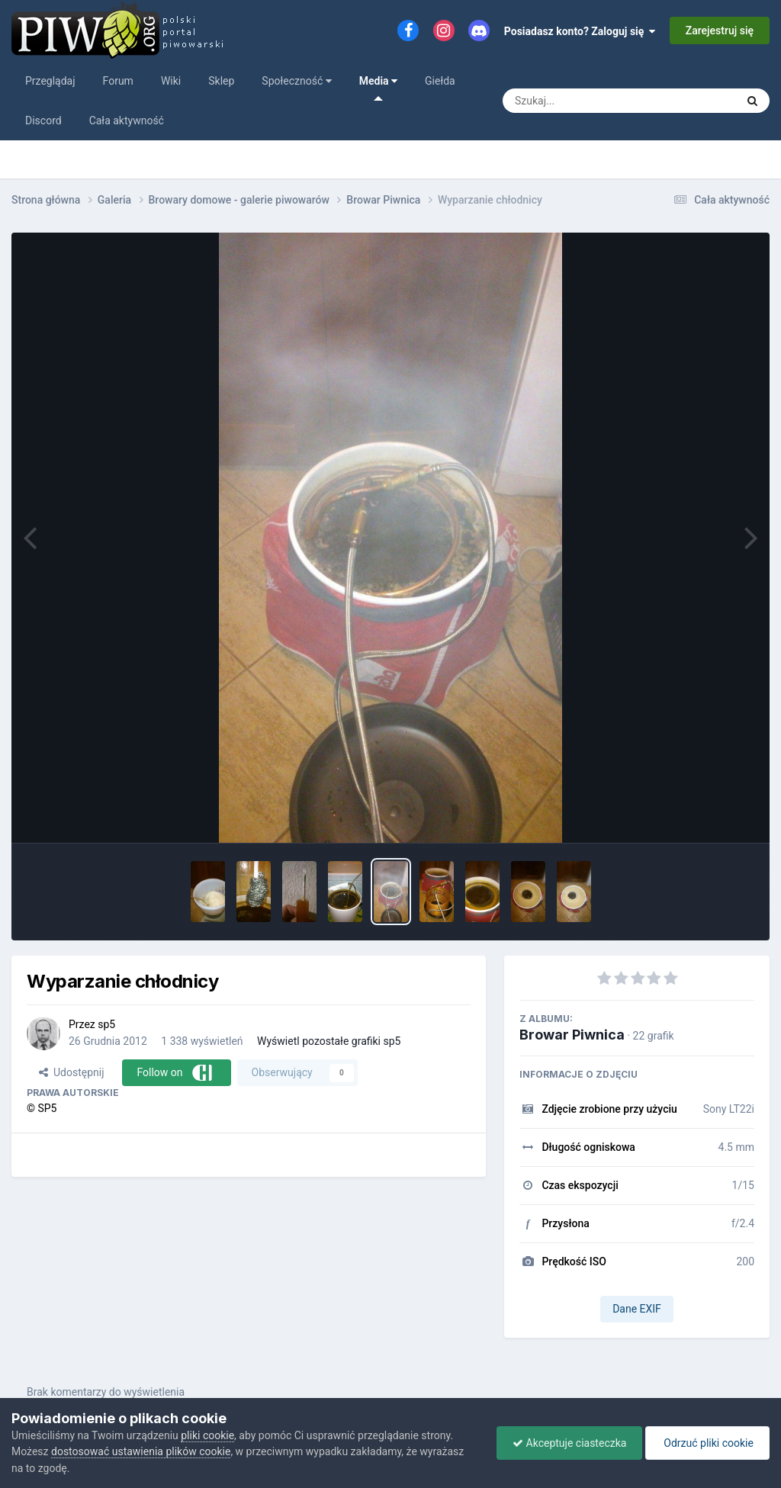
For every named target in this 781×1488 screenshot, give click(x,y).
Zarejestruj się (720, 30)
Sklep (221, 81)
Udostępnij (71, 1072)
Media (378, 88)
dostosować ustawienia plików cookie (140, 1451)
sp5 (106, 1024)
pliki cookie (207, 1435)
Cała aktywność (126, 120)
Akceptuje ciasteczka (569, 1443)
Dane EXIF (636, 1309)
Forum (118, 81)
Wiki (171, 81)
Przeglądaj (50, 81)
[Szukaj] (604, 100)
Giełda (440, 81)
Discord (43, 120)
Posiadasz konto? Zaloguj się (580, 31)
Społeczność (296, 81)
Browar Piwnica (572, 1035)
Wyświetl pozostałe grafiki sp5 (328, 1041)
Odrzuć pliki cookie (707, 1443)
